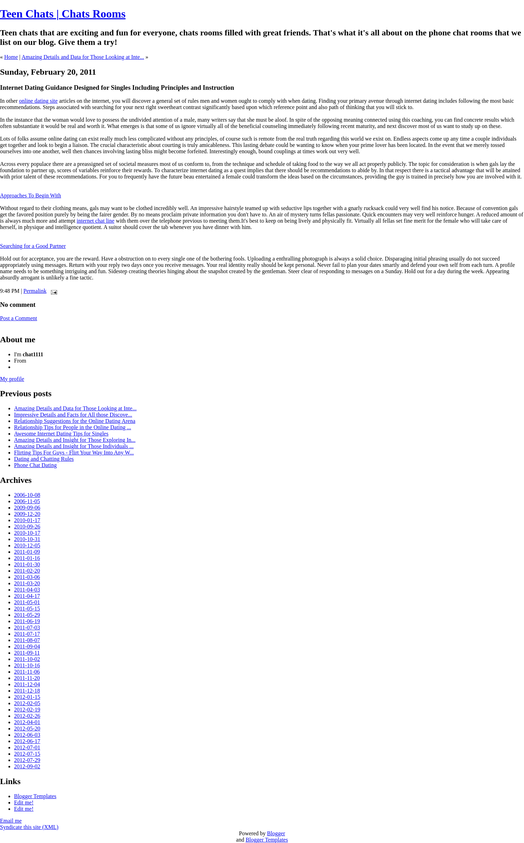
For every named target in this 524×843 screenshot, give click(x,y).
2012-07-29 (27, 760)
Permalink (35, 291)
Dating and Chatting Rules (44, 459)
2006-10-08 (27, 495)
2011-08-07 (27, 640)
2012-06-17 (27, 741)
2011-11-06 (27, 672)
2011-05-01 (27, 602)
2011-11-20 (27, 678)
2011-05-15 (27, 609)
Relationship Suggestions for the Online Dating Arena (74, 421)
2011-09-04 (27, 646)
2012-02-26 (27, 716)
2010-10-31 (27, 539)
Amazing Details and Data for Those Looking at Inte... (82, 57)
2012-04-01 (27, 722)
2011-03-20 (27, 583)
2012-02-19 (27, 710)
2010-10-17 (27, 533)
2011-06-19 (27, 621)
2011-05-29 (27, 615)
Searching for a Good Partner (33, 246)
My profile (12, 379)
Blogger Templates (35, 796)
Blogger (276, 833)
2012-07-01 (27, 747)
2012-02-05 (27, 703)
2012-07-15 (27, 754)
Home (11, 57)
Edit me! (24, 802)
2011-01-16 (27, 558)
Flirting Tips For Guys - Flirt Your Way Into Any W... (74, 453)
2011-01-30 (27, 564)
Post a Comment (18, 318)
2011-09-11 (27, 653)
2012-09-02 (27, 766)
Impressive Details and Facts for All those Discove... (73, 415)
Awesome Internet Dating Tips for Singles (61, 434)
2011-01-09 (27, 552)
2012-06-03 (27, 735)
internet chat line (96, 221)
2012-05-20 (27, 728)
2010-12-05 (27, 545)
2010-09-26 (27, 527)
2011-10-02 (27, 659)
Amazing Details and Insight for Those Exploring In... (74, 440)
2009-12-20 (27, 514)
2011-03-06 (27, 577)
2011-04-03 (27, 590)
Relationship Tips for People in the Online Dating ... (72, 427)
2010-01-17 (27, 520)
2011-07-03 (27, 627)
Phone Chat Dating (35, 465)
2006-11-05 (27, 501)
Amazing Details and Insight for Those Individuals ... (74, 446)
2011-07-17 (27, 634)
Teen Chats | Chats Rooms (63, 13)
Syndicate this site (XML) (29, 827)
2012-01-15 (27, 697)
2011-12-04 (27, 684)
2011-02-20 (27, 571)
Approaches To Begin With (30, 195)
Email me (11, 821)
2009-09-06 (27, 508)
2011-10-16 (27, 665)
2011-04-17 (27, 596)
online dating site (38, 101)
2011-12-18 (27, 691)
